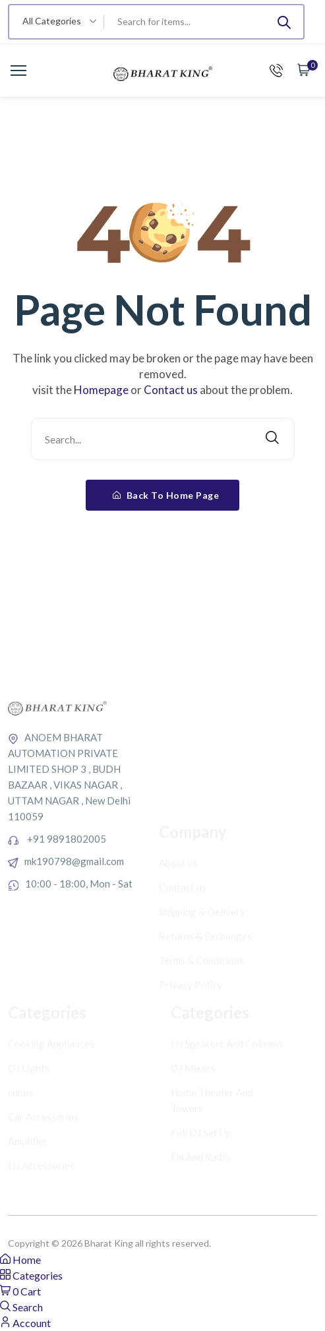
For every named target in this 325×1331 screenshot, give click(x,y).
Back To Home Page (166, 495)
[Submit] (284, 21)
